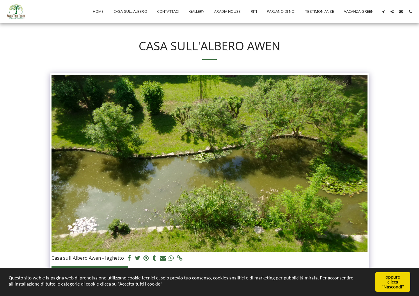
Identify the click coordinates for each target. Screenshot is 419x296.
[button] (383, 12)
